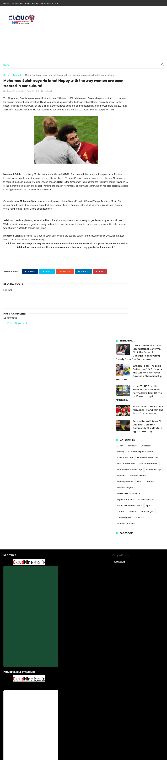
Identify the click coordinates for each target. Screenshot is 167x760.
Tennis (120, 255)
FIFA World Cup (153, 213)
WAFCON (140, 261)
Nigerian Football (125, 243)
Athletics (132, 190)
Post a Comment (17, 339)
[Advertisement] (105, 33)
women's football (126, 267)
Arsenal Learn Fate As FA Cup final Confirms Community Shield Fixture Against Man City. (147, 170)
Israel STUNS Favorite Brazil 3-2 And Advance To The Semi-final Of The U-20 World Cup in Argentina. (139, 137)
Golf (139, 225)
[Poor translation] (12, 712)
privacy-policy (77, 681)
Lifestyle (150, 225)
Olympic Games (146, 243)
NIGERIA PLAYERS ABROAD (129, 237)
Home (6, 3)
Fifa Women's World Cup (129, 213)
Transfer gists (124, 261)
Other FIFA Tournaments (129, 249)
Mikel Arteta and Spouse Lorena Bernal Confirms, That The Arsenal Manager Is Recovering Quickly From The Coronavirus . (138, 96)
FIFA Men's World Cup (147, 202)
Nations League (125, 231)
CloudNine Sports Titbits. (140, 196)
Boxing (120, 196)
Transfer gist (147, 255)
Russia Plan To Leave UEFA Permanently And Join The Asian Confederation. (148, 154)
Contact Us (31, 3)
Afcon (120, 190)
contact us (93, 681)
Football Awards (138, 219)
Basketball (146, 190)
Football (17, 75)
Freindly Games (125, 225)
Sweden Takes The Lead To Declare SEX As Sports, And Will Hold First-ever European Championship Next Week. (139, 117)
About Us (17, 3)
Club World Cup (125, 202)
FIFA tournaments (126, 208)
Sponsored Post (50, 3)
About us (62, 681)
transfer (133, 255)
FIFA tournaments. (149, 208)
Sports (149, 249)
